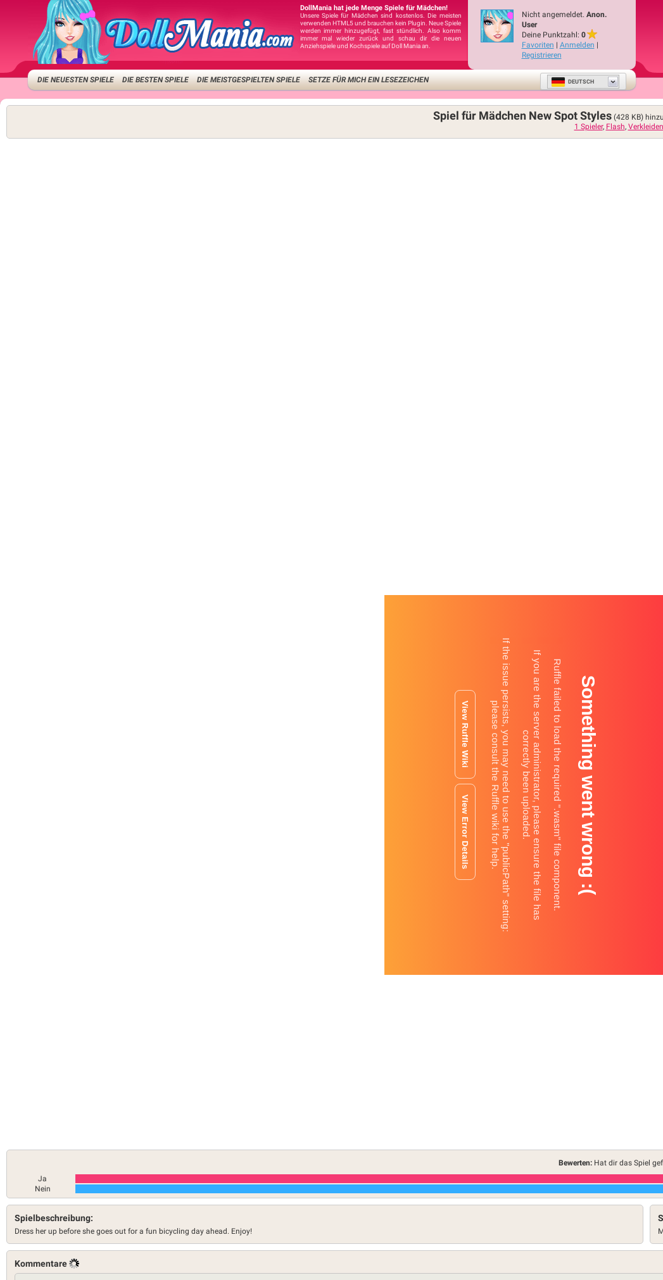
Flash (615, 126)
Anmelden (577, 45)
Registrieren (542, 55)
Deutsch (572, 82)
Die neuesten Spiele (75, 79)
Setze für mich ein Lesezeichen (368, 79)
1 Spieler (588, 126)
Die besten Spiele (155, 79)
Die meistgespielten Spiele (248, 79)
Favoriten (538, 45)
